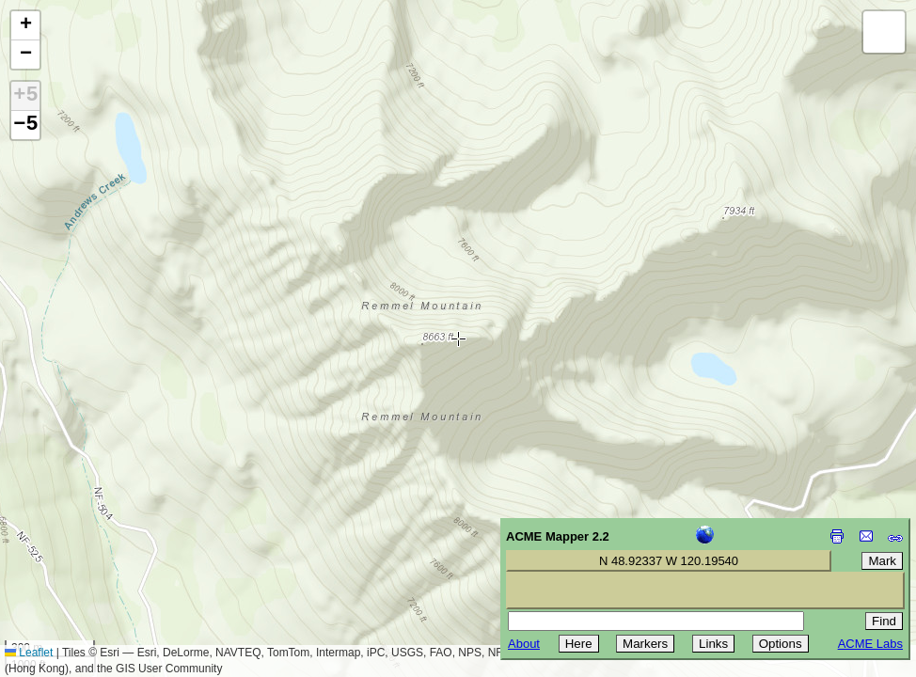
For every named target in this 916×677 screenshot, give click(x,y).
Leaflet (29, 652)
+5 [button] (25, 96)
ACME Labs (870, 644)
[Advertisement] (100, 543)
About (524, 644)
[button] (25, 25)
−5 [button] (25, 125)
